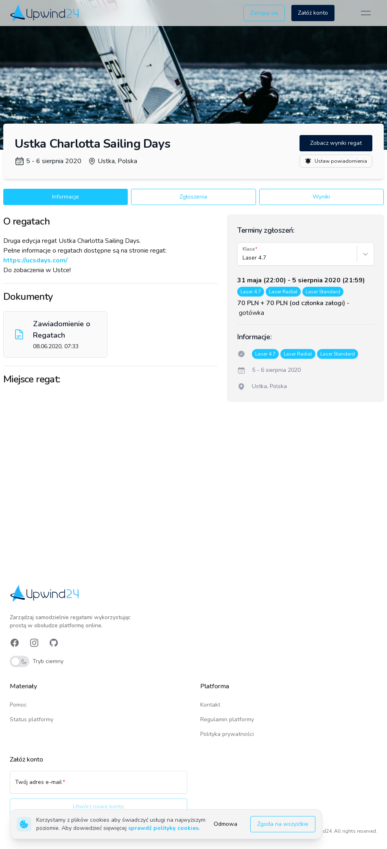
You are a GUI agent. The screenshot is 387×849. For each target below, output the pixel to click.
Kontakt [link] (210, 705)
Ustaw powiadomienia (336, 161)
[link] (45, 13)
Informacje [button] (65, 197)
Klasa (249, 249)
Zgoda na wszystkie (282, 824)
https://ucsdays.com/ (35, 260)
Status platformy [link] (31, 719)
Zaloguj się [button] (264, 13)
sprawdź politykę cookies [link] (163, 828)
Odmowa (225, 824)
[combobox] (243, 258)
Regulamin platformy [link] (227, 719)
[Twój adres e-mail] (98, 786)
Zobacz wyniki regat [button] (336, 143)
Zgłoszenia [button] (193, 197)
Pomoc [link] (18, 705)
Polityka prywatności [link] (227, 734)
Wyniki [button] (321, 197)
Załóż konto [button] (313, 13)
